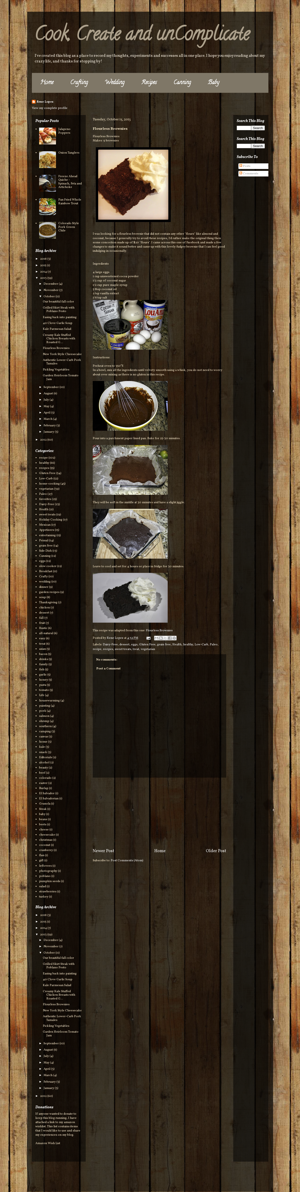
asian (42, 649)
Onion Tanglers (68, 153)
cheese (44, 830)
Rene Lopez (45, 102)
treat (136, 649)
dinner (43, 587)
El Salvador (47, 793)
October (50, 296)
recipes (108, 649)
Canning (182, 83)
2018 (43, 259)
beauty (43, 768)
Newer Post (103, 851)
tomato (44, 690)
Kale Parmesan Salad (57, 329)
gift (41, 860)
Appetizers (46, 530)
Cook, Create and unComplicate (141, 36)
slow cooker (47, 566)
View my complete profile (49, 108)
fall (41, 618)
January (49, 432)
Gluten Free (147, 645)
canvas (43, 737)
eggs (134, 645)
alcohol (44, 763)
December (51, 284)
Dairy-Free (110, 645)
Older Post (216, 851)
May (47, 406)
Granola (44, 804)
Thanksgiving (48, 602)
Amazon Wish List (47, 1143)
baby (42, 814)
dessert (124, 645)
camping (45, 731)
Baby (213, 83)
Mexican (45, 525)
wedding (45, 582)
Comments (248, 174)
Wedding (114, 83)
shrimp (44, 721)
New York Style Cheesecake (62, 354)
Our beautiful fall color (58, 302)
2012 (43, 440)
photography (48, 871)
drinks (43, 659)
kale (42, 747)
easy (42, 638)
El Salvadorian (49, 799)
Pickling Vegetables (56, 370)
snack (43, 752)
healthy (188, 645)
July (47, 400)
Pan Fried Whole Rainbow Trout (69, 202)
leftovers (45, 866)
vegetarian (148, 649)
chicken (44, 608)
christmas (45, 840)
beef (42, 773)
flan (41, 855)
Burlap (43, 788)
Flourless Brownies (159, 630)
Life (41, 695)
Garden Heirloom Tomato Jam (60, 377)
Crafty (43, 576)
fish (41, 670)
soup (42, 597)
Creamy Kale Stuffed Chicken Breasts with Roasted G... (59, 339)
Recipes (149, 83)
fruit (42, 623)
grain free (164, 645)
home (43, 742)
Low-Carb (201, 645)
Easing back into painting (60, 317)
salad (42, 886)
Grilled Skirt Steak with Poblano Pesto (58, 310)
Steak (43, 809)
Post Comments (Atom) (127, 860)
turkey (43, 897)
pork (42, 711)
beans (43, 819)
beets (42, 824)
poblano (45, 876)
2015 (43, 265)
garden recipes (49, 592)
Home (46, 83)
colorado (45, 778)
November (51, 290)
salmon (44, 716)
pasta (42, 685)
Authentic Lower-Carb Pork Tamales (62, 362)
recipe (97, 649)
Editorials (45, 757)
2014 (44, 272)
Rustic (43, 628)
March (48, 419)
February (50, 426)
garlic (43, 675)
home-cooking (49, 484)
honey (43, 680)
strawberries (47, 892)
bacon (43, 654)
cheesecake (47, 835)
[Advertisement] (159, 813)
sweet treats (123, 649)
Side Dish (45, 551)
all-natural (46, 633)
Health (176, 645)
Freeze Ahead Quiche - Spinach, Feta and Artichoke (70, 182)
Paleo (214, 645)
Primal (43, 541)
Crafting (79, 83)
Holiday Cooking (50, 520)
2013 (43, 278)
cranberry (46, 850)
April (47, 413)
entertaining (47, 535)
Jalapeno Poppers (64, 131)
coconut (44, 845)
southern (45, 726)
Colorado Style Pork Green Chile (68, 227)
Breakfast (45, 571)
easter (43, 783)
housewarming (49, 701)
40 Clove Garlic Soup (57, 323)
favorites (45, 499)
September (51, 387)
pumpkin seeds (49, 881)
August (49, 393)
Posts (244, 166)
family (43, 664)
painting (44, 706)
